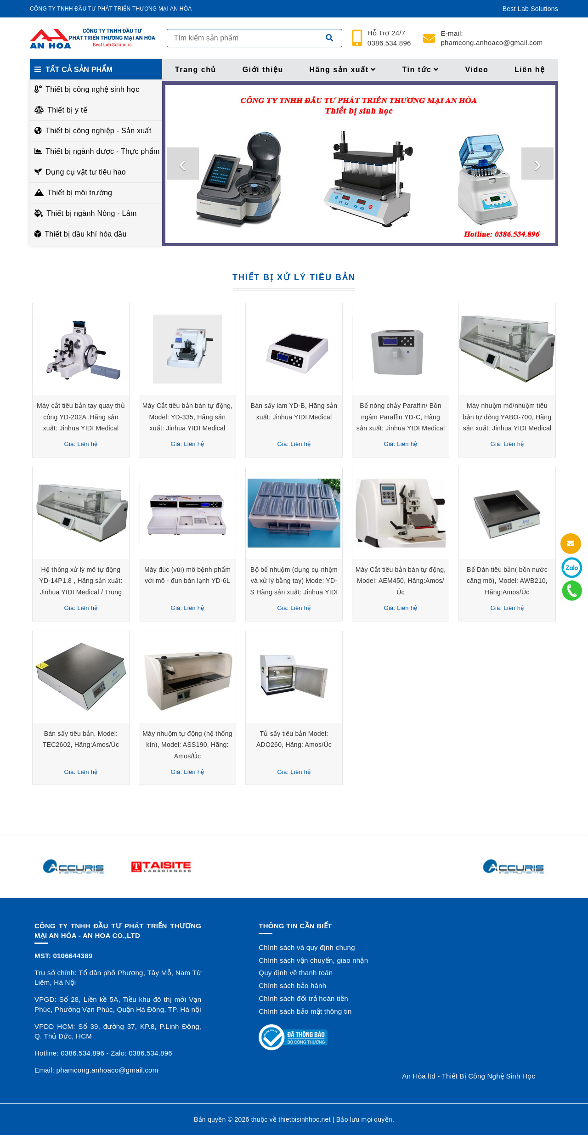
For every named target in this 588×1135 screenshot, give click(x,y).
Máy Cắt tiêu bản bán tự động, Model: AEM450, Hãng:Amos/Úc (401, 581)
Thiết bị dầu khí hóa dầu (85, 234)
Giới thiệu (263, 69)
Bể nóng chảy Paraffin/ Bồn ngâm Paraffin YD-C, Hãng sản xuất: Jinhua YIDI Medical (400, 417)
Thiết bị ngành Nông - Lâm (91, 213)
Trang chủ (195, 69)
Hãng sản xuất (342, 69)
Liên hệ (529, 69)
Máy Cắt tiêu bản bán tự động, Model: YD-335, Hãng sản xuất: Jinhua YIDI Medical (187, 417)
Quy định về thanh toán (296, 973)
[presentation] (183, 163)
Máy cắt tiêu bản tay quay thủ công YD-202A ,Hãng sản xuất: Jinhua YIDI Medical (81, 417)
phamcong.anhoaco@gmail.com (492, 37)
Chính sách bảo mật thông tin (305, 1011)
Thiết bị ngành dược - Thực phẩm (101, 151)
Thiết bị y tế (67, 110)
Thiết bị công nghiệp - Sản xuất (98, 131)
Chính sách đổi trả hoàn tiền (303, 998)
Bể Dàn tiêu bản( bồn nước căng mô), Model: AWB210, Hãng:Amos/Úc (507, 581)
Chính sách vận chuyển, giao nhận (313, 960)
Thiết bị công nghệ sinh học (92, 89)
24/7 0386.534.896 (389, 38)
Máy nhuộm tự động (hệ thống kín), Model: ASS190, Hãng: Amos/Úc (187, 745)
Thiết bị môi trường (79, 193)
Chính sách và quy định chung (307, 947)
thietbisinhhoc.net (304, 1119)
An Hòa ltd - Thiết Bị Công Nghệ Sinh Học (468, 1076)
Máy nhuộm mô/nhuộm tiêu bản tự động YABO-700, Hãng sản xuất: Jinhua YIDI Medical (507, 417)
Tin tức (420, 69)
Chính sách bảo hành (292, 985)
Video (477, 69)
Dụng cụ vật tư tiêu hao (85, 172)
